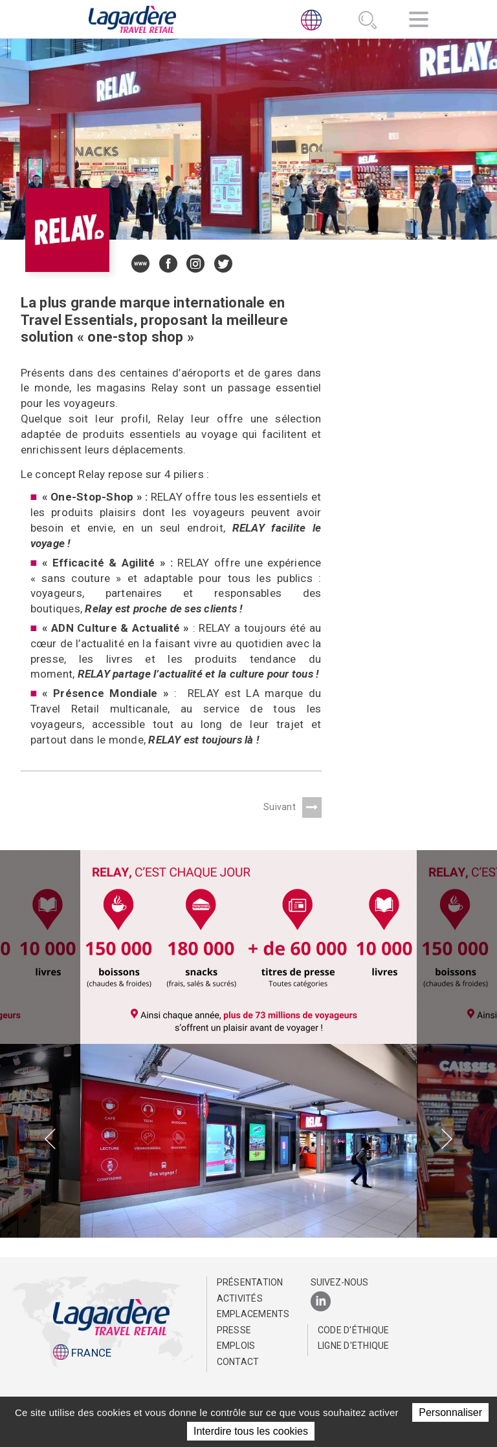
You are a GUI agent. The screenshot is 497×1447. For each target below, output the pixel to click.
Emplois (236, 1345)
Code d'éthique (354, 1330)
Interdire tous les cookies (250, 1431)
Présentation (250, 1282)
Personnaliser (450, 1412)
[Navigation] (418, 22)
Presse (234, 1330)
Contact (238, 1362)
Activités (240, 1298)
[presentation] (50, 1140)
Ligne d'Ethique (354, 1345)
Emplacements (252, 1314)
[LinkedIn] (321, 1302)
